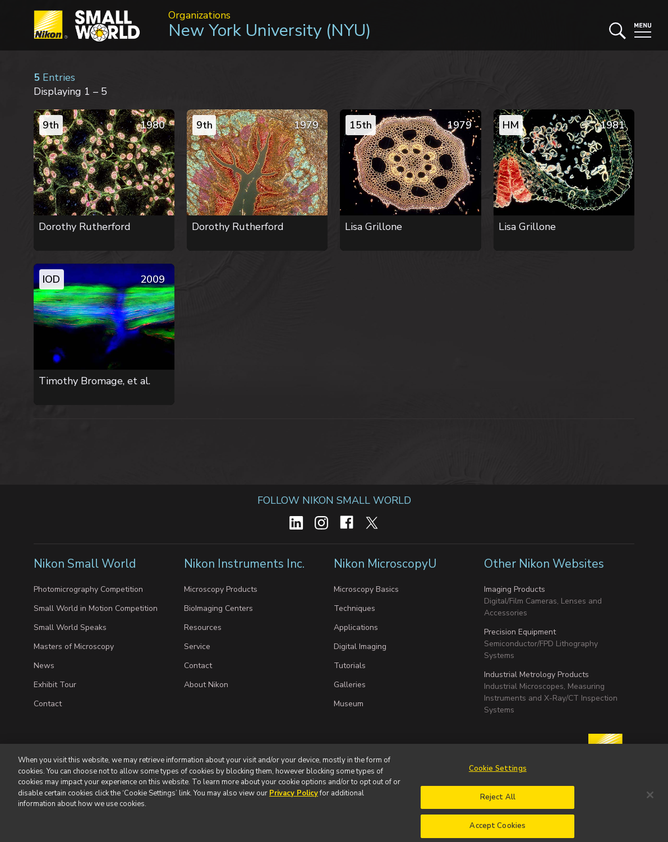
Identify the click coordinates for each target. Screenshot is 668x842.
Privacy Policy (293, 803)
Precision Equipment (520, 632)
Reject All (497, 807)
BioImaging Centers (218, 608)
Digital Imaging (360, 646)
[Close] (650, 805)
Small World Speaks (70, 627)
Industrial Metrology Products (536, 674)
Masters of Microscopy (74, 646)
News (44, 665)
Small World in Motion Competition (96, 608)
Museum (348, 703)
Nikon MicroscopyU (385, 564)
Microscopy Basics (366, 589)
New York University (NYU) (269, 30)
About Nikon (206, 684)
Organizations (199, 15)
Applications (356, 627)
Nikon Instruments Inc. (245, 564)
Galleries (350, 684)
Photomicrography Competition (88, 589)
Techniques (354, 608)
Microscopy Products (220, 589)
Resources (203, 627)
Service (197, 646)
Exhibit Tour (55, 684)
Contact (48, 703)
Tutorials (350, 665)
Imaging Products (514, 589)
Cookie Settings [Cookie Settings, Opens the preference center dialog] (498, 779)
